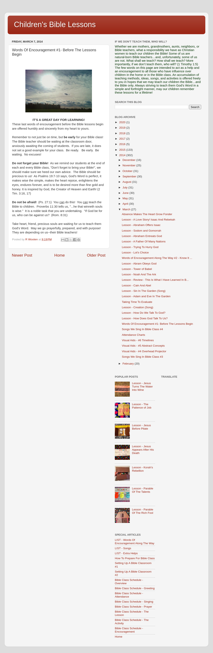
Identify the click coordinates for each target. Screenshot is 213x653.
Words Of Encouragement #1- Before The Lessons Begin (157, 323)
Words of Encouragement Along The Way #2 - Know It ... (157, 257)
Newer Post (22, 255)
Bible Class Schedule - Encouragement (129, 630)
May (126, 198)
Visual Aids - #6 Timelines (138, 340)
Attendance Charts (133, 334)
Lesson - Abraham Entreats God (142, 236)
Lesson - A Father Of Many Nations (144, 241)
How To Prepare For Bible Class (135, 558)
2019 (122, 127)
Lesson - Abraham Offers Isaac (141, 225)
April (126, 203)
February (129, 363)
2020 (122, 122)
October (128, 171)
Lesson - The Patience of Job (141, 406)
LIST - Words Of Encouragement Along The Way (134, 541)
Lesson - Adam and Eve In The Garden (146, 296)
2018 (122, 133)
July (125, 187)
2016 (122, 144)
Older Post (96, 255)
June (126, 192)
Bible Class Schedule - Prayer (133, 606)
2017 (122, 138)
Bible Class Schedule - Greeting (135, 588)
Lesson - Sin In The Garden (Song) (144, 290)
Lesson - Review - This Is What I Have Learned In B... (155, 279)
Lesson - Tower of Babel (137, 269)
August (127, 181)
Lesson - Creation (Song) (137, 307)
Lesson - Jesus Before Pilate (141, 427)
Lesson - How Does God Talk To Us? (145, 318)
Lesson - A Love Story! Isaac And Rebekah (148, 219)
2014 (122, 155)
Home (59, 255)
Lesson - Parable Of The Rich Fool (142, 511)
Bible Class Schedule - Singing (134, 601)
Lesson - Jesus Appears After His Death (143, 450)
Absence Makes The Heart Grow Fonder (147, 214)
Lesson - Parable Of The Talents (142, 490)
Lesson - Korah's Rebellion (142, 469)
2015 (122, 149)
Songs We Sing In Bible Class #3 (142, 356)
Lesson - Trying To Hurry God (140, 247)
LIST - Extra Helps (126, 553)
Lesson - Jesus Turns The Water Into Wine (142, 386)
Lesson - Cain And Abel (136, 285)
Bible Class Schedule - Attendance (129, 595)
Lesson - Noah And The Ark (139, 274)
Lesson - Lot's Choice (135, 252)
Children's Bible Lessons (55, 24)
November (129, 165)
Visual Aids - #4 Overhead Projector (144, 351)
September (130, 176)
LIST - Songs (123, 548)
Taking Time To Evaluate (137, 301)
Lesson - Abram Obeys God (139, 263)
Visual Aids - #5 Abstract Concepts (143, 345)
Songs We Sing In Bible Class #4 (142, 329)
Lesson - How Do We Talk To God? (143, 312)
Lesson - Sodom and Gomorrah (141, 230)
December (129, 160)
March (127, 209)
